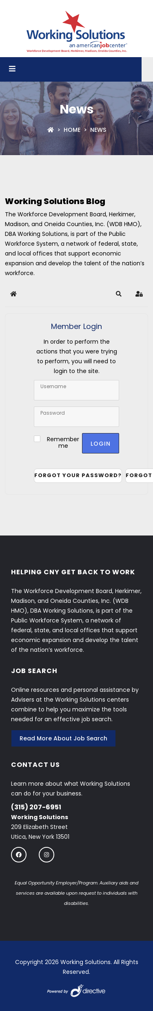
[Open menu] (12, 69)
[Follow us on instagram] (46, 854)
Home (72, 130)
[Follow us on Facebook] (19, 854)
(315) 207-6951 (36, 807)
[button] (119, 294)
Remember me (63, 442)
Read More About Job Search (63, 738)
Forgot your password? (78, 475)
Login (101, 444)
